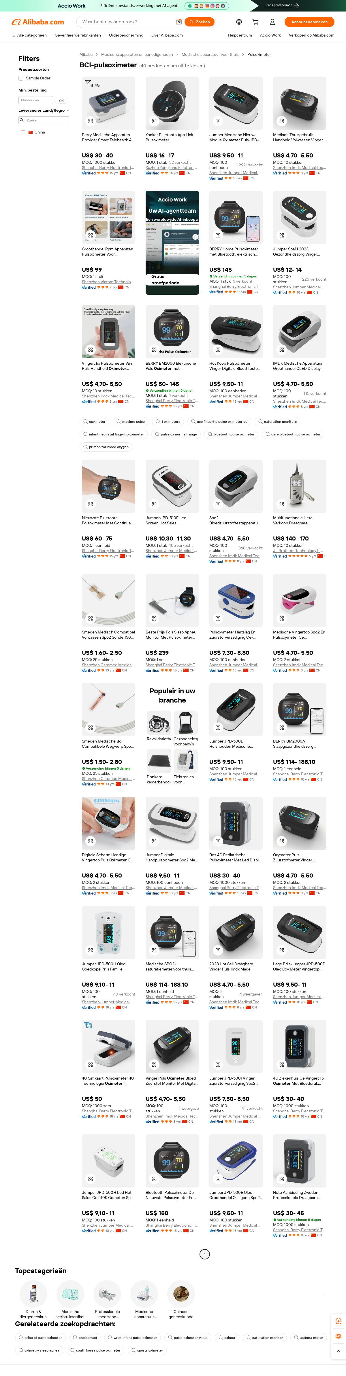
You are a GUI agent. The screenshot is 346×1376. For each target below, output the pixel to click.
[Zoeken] (200, 21)
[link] (338, 1321)
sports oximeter (147, 1350)
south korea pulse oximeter (95, 1350)
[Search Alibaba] (126, 22)
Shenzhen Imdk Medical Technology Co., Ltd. (299, 167)
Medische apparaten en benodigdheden (137, 54)
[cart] (256, 22)
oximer (227, 1337)
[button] (178, 21)
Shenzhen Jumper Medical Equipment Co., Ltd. (236, 172)
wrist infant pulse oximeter (132, 1337)
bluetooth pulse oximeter (231, 434)
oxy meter (94, 421)
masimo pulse (130, 421)
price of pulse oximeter (40, 1337)
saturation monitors (277, 421)
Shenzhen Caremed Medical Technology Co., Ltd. (108, 665)
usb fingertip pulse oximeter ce (219, 421)
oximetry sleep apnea (39, 1350)
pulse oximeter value (188, 1337)
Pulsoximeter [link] (259, 54)
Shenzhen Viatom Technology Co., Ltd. (108, 281)
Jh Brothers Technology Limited (299, 550)
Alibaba (86, 54)
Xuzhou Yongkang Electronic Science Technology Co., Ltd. (172, 167)
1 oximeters (168, 421)
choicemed (85, 1337)
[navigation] (44, 655)
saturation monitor (265, 1337)
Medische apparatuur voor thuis (210, 54)
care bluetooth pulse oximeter (293, 434)
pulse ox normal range (176, 434)
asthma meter (308, 1337)
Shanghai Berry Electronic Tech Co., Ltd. (108, 167)
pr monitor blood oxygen (106, 447)
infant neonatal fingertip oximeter (113, 434)
